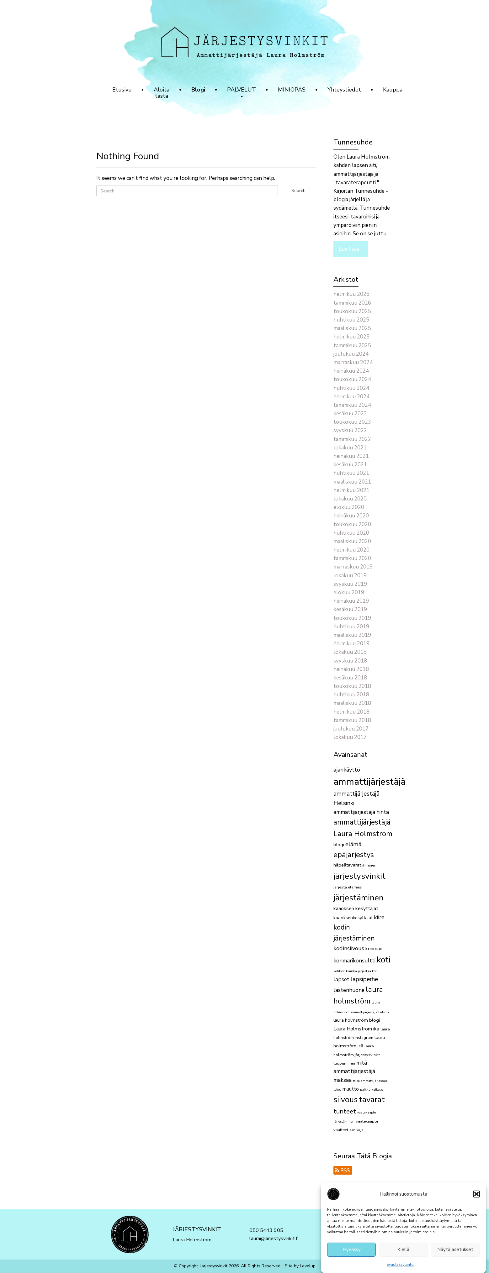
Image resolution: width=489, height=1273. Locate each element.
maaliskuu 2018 (352, 703)
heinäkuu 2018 (351, 669)
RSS (342, 1170)
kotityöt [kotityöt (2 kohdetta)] (339, 971)
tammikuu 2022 (352, 439)
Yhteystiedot (344, 89)
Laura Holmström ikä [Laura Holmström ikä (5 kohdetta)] (356, 1028)
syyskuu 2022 (350, 430)
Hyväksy (352, 1252)
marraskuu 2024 (353, 362)
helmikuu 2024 (351, 396)
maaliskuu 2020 (352, 541)
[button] (476, 1196)
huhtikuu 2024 (351, 388)
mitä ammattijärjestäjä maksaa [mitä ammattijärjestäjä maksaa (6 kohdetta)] (354, 1071)
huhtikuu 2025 (351, 319)
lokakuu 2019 (350, 575)
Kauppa (392, 89)
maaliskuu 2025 (352, 328)
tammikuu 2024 (352, 405)
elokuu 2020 (348, 507)
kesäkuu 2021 (350, 464)
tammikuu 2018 (352, 720)
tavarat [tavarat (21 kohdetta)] (372, 1099)
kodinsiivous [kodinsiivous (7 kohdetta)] (348, 948)
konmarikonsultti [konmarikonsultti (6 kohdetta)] (354, 960)
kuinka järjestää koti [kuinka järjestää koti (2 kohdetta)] (362, 971)
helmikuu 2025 (351, 336)
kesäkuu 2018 (350, 677)
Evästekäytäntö (400, 1267)
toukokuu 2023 (352, 422)
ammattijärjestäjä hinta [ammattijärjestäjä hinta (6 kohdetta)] (361, 812)
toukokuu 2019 (352, 618)
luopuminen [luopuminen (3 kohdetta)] (344, 1063)
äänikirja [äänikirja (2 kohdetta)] (356, 1130)
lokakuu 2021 (350, 447)
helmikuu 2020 (351, 549)
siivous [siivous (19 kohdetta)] (345, 1099)
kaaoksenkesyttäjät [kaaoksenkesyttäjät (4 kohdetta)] (353, 917)
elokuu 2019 (348, 592)
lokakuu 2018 (350, 652)
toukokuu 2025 (352, 311)
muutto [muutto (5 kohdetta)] (351, 1089)
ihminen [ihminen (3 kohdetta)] (369, 865)
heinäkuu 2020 (351, 515)
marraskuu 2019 (353, 566)
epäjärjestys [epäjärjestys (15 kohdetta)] (353, 855)
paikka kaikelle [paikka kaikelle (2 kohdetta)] (371, 1089)
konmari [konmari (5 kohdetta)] (373, 948)
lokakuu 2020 (350, 498)
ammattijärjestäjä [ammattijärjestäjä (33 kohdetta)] (369, 781)
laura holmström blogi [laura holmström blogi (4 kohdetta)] (356, 1020)
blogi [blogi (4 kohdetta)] (338, 844)
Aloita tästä (161, 93)
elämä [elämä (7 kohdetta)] (353, 844)
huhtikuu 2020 (351, 533)
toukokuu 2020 (352, 524)
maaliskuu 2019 (352, 635)
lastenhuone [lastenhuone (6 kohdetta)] (348, 990)
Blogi (198, 89)
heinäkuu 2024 (351, 371)
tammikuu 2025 (352, 345)
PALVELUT (241, 91)
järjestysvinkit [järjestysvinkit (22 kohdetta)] (359, 876)
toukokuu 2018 (352, 686)
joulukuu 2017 (351, 728)
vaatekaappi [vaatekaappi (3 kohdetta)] (367, 1121)
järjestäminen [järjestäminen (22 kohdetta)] (358, 897)
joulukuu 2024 (351, 354)
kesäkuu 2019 (350, 609)
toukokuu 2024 (352, 379)
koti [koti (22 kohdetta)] (384, 959)
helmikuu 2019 (351, 643)
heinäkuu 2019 (351, 601)
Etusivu (122, 89)
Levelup (308, 1266)
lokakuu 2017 (350, 737)
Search (298, 191)
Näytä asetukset (455, 1252)
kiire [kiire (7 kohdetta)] (379, 917)
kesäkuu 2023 (350, 413)
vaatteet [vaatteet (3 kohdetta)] (340, 1130)
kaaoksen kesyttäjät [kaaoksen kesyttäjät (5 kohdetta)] (355, 908)
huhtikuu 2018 (351, 694)
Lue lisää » (351, 249)
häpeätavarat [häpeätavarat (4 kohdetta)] (347, 865)
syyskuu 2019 (350, 584)
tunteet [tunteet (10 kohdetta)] (344, 1111)
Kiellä (403, 1252)
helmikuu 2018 (351, 711)
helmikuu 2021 (351, 490)
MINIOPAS (292, 89)
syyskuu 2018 (350, 660)
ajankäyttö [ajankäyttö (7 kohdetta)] (346, 769)
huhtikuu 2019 (351, 626)
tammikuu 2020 (352, 558)
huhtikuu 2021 (351, 473)
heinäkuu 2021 (351, 456)
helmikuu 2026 (351, 294)
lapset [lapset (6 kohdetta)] (341, 979)
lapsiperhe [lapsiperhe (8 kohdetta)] (364, 979)
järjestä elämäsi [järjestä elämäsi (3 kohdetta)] (347, 887)
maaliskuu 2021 (352, 481)
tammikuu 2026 (352, 302)
